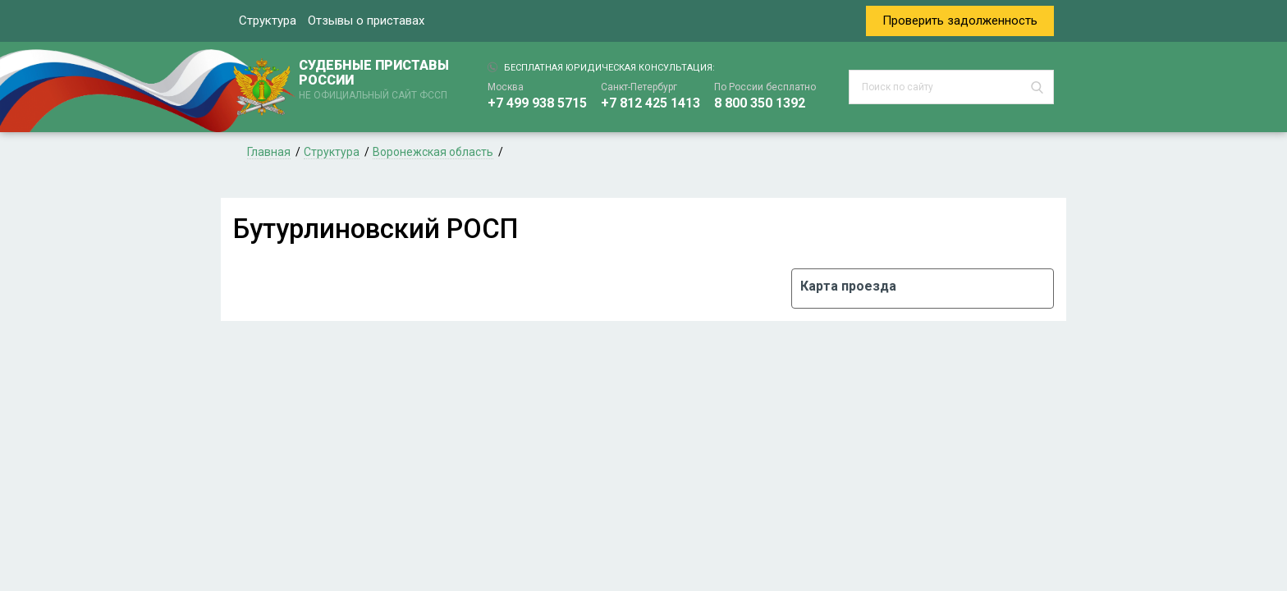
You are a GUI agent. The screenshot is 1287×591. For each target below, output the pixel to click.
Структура (267, 20)
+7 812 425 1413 (650, 103)
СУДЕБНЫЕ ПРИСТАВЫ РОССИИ (377, 80)
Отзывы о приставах (366, 20)
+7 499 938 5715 (537, 103)
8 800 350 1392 (759, 103)
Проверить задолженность (959, 20)
